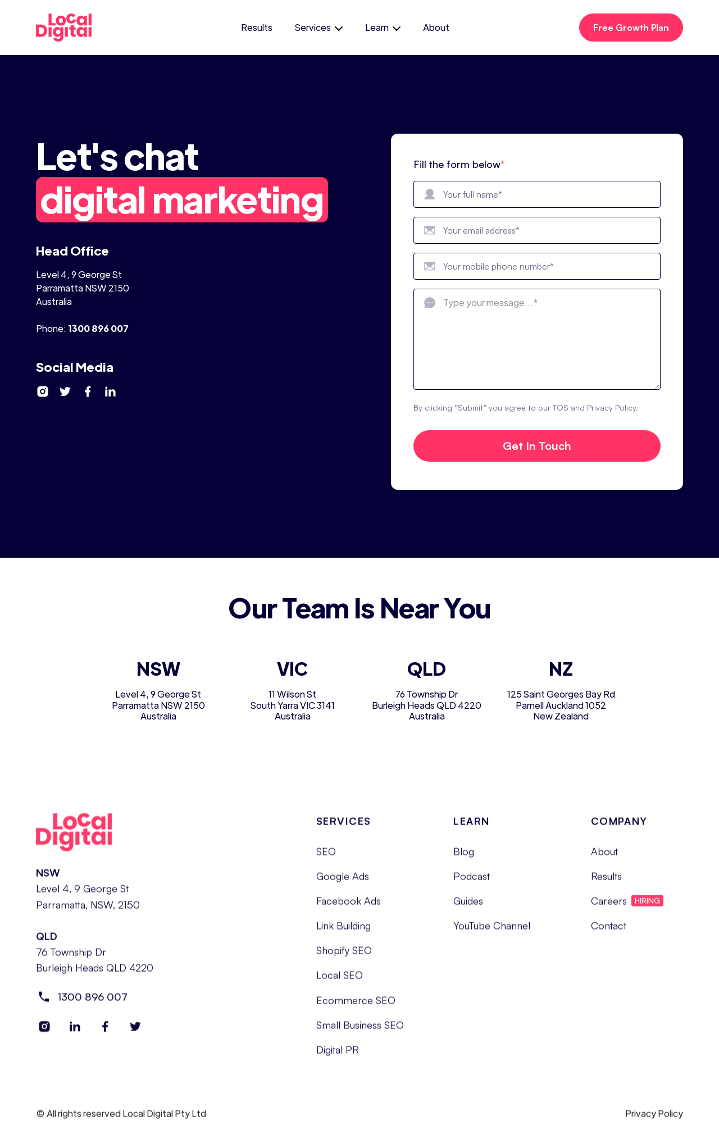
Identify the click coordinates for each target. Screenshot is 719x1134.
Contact (608, 933)
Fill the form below (458, 164)
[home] (73, 27)
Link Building (343, 933)
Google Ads (342, 884)
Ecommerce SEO (355, 1007)
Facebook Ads (348, 909)
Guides (468, 909)
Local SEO (339, 983)
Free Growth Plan (631, 27)
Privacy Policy (654, 1121)
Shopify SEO (344, 958)
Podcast (471, 884)
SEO (326, 859)
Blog (463, 859)
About (436, 27)
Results (256, 27)
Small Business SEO (360, 1033)
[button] (319, 27)
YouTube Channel (491, 933)
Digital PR (337, 1057)
